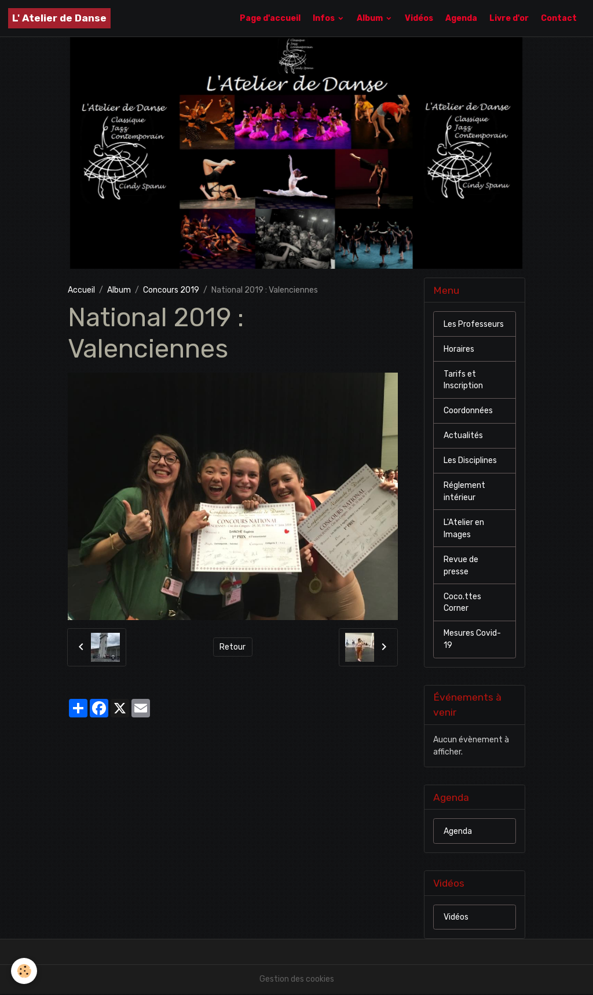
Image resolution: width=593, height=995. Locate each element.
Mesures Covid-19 (472, 640)
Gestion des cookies (296, 980)
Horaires (459, 349)
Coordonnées (468, 411)
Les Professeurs (474, 324)
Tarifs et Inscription (463, 380)
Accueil (81, 290)
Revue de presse (461, 566)
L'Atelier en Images (464, 529)
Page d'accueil (270, 18)
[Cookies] (25, 971)
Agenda (461, 18)
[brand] (59, 18)
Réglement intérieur (464, 492)
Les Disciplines (470, 461)
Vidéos (419, 18)
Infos (324, 18)
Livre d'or (509, 18)
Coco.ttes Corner (462, 603)
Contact (559, 18)
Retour (232, 647)
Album (371, 18)
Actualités (463, 436)
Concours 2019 (171, 290)
